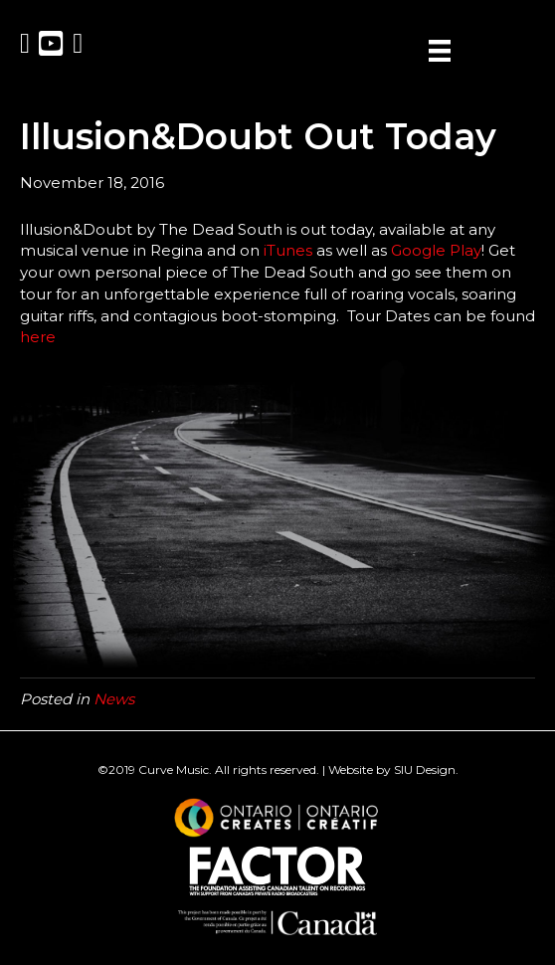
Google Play (436, 250)
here (38, 336)
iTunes (288, 250)
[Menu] (439, 51)
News (113, 698)
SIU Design (425, 769)
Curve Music (173, 769)
